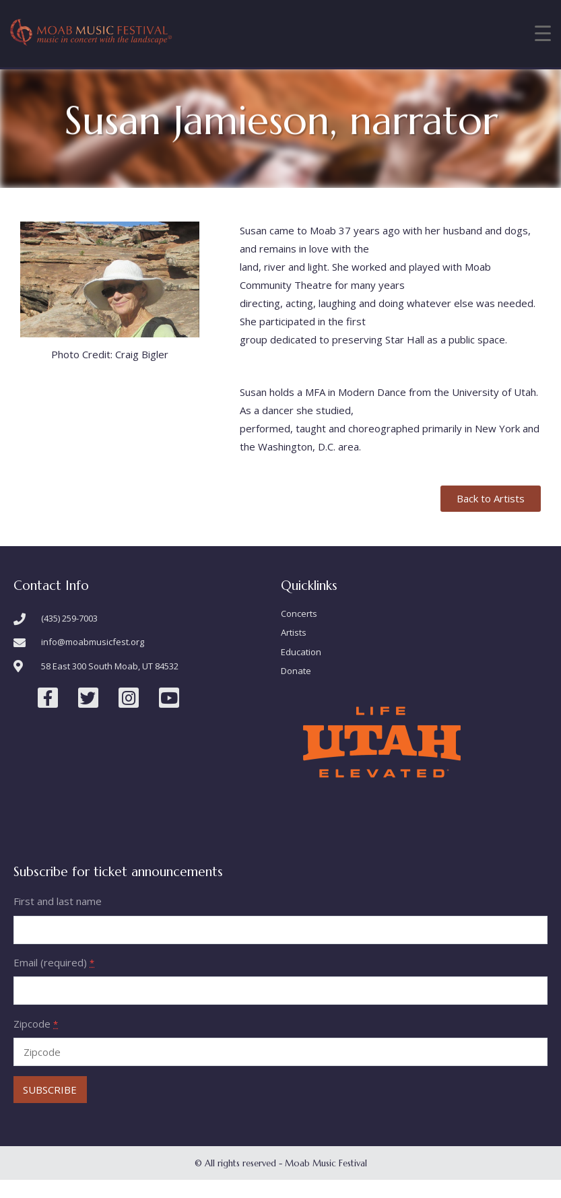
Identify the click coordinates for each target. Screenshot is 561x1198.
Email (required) (53, 962)
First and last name (57, 901)
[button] (490, 499)
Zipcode (35, 1023)
